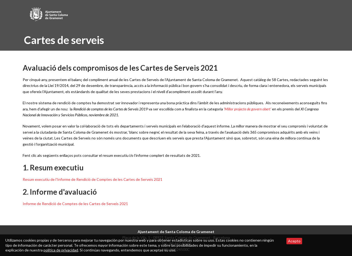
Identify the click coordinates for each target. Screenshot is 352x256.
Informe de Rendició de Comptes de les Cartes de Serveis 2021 (75, 203)
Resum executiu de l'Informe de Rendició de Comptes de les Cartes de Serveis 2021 (92, 179)
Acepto (294, 241)
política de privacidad (60, 250)
